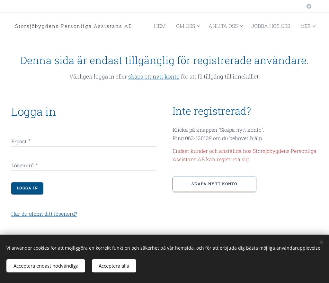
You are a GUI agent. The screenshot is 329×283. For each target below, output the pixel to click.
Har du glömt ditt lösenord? (44, 213)
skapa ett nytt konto (154, 76)
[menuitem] (172, 26)
